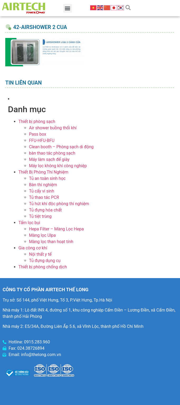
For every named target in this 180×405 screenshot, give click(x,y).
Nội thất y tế (40, 254)
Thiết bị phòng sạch (36, 121)
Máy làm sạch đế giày (49, 159)
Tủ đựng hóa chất (45, 210)
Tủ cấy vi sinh (41, 191)
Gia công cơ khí (32, 247)
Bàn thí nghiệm (43, 184)
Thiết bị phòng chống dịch (42, 266)
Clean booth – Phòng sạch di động (61, 146)
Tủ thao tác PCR (44, 197)
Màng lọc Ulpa (42, 235)
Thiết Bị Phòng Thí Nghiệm (43, 172)
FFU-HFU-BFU (42, 140)
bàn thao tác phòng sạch (52, 153)
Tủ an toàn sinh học (47, 178)
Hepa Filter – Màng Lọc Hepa (56, 228)
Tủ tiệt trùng (40, 216)
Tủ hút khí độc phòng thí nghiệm (59, 203)
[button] (67, 8)
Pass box (37, 134)
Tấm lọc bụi (29, 222)
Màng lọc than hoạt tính (51, 241)
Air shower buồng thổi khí (52, 127)
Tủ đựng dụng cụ (45, 260)
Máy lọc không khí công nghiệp (58, 165)
